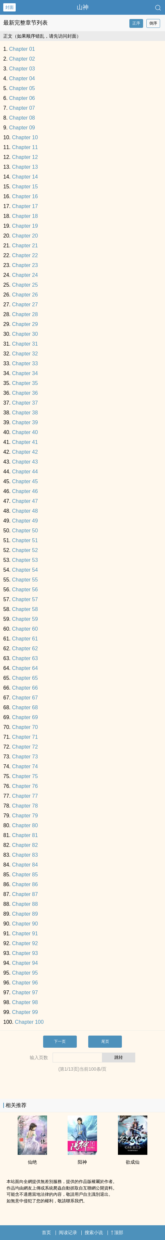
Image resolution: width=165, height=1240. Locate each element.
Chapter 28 (25, 314)
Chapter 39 (25, 422)
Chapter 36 (25, 393)
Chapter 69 (25, 717)
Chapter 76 (25, 786)
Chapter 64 (25, 668)
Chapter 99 (25, 1012)
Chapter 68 (25, 707)
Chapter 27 (25, 304)
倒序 (153, 23)
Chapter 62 (25, 648)
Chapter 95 (25, 973)
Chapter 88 (25, 904)
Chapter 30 (25, 334)
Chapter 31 (25, 344)
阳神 (82, 1162)
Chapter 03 (22, 68)
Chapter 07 (22, 108)
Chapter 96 (25, 982)
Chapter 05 (22, 88)
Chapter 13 (25, 167)
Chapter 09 (22, 127)
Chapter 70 (25, 727)
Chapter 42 (25, 452)
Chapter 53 (25, 560)
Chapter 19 (25, 226)
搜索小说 (94, 1232)
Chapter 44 (25, 471)
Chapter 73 (25, 756)
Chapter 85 (25, 874)
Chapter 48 (25, 511)
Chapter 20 (25, 235)
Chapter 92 (25, 943)
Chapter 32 (25, 353)
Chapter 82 (25, 845)
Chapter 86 (25, 884)
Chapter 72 (25, 747)
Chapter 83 (25, 855)
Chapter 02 (22, 59)
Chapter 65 (25, 678)
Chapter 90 (25, 923)
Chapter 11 (25, 147)
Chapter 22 (25, 255)
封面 (9, 7)
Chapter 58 (25, 609)
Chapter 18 (25, 216)
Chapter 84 (25, 865)
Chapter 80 (25, 825)
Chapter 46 (25, 491)
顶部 (117, 1232)
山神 (83, 7)
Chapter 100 (29, 1022)
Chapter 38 (25, 412)
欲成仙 (133, 1162)
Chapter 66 (25, 688)
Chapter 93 (25, 953)
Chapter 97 (25, 992)
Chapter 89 (25, 914)
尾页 (105, 1041)
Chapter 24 (25, 275)
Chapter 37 (25, 403)
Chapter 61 (25, 638)
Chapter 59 (25, 619)
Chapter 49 (25, 521)
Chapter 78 (25, 806)
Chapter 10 (25, 137)
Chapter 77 (25, 796)
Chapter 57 (25, 599)
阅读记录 (68, 1232)
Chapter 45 (25, 481)
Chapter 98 (25, 1002)
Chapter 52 (25, 550)
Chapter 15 (25, 186)
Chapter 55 (25, 579)
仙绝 (32, 1162)
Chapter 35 (25, 383)
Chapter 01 (22, 49)
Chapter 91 (25, 933)
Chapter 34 (25, 373)
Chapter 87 (25, 894)
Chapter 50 (25, 530)
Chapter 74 (25, 766)
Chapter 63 (25, 658)
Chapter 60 (25, 629)
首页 (46, 1232)
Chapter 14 (25, 177)
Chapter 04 (22, 78)
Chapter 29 (25, 324)
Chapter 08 (22, 118)
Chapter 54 (25, 570)
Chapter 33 (25, 363)
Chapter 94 (25, 963)
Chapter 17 (25, 206)
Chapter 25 (25, 285)
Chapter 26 (25, 294)
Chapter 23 (25, 265)
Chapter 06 (22, 98)
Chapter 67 (25, 697)
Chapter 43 (25, 462)
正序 (136, 23)
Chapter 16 (25, 196)
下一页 (60, 1041)
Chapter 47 (25, 501)
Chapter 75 (25, 776)
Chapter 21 (25, 245)
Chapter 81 (25, 835)
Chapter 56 (25, 589)
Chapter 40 (25, 432)
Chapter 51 (25, 540)
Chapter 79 (25, 815)
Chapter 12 (25, 157)
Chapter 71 (25, 737)
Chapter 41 (25, 442)
